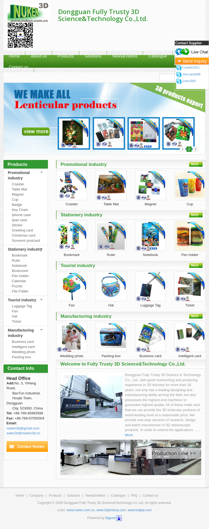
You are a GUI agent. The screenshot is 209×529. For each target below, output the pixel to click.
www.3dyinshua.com (111, 510)
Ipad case (19, 220)
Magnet (17, 194)
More (129, 435)
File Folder (20, 291)
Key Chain (20, 210)
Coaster (18, 184)
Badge (17, 205)
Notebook (19, 266)
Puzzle (17, 286)
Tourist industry (22, 300)
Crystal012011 (188, 67)
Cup (15, 199)
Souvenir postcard (26, 240)
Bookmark (20, 255)
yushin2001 (186, 81)
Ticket (16, 321)
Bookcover (20, 271)
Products (66, 56)
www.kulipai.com (140, 510)
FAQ (134, 495)
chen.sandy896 (188, 74)
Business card (23, 342)
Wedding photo (23, 352)
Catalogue (118, 495)
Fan (15, 311)
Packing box (21, 357)
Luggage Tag (22, 306)
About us (39, 56)
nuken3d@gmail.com (22, 428)
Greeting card (22, 230)
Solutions (93, 56)
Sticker (17, 225)
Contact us (150, 495)
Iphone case (21, 215)
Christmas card (23, 235)
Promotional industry (19, 175)
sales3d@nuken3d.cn (23, 433)
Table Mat (19, 189)
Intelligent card (23, 347)
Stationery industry (25, 249)
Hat (14, 316)
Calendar (19, 281)
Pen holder (20, 276)
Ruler (16, 260)
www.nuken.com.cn (81, 510)
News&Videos (124, 56)
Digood (110, 518)
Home (20, 495)
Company (36, 495)
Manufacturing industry (21, 333)
